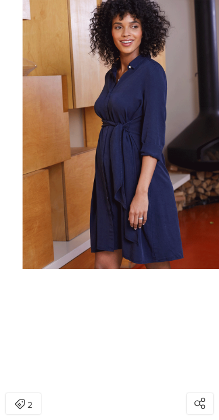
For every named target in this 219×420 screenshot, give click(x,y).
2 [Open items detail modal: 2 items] (24, 405)
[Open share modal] (200, 403)
